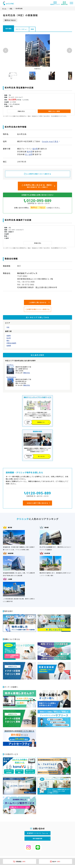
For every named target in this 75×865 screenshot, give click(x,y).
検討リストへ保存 (54, 111)
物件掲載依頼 (37, 838)
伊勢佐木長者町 (11, 343)
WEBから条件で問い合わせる (37, 503)
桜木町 (9, 338)
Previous (5, 50)
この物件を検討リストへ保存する (37, 309)
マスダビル (10, 364)
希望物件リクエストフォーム (37, 833)
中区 (8, 327)
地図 (32, 29)
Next (69, 50)
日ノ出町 (28, 154)
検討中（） (55, 861)
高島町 (9, 335)
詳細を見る (26, 373)
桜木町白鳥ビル (11, 377)
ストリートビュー (21, 29)
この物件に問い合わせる (37, 302)
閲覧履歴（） (19, 861)
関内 (8, 340)
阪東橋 (9, 345)
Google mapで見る (50, 141)
